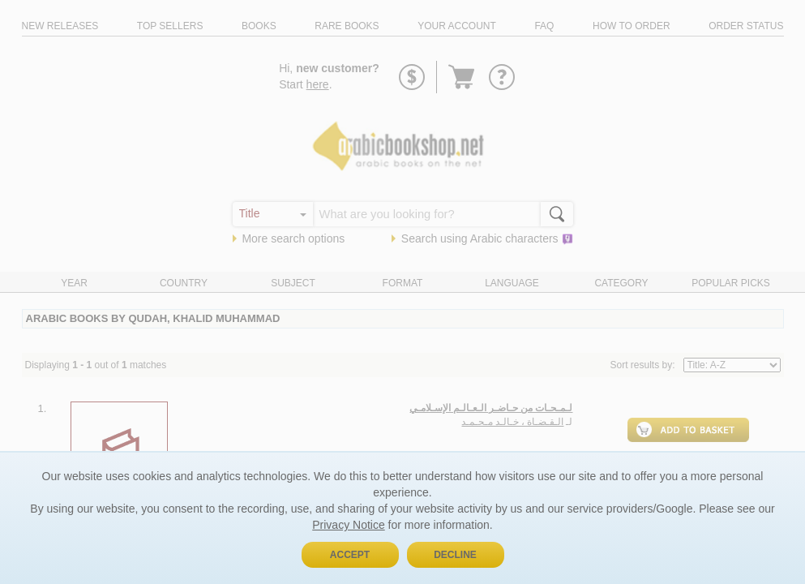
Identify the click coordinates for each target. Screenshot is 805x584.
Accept (350, 554)
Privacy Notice (348, 524)
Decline (455, 554)
